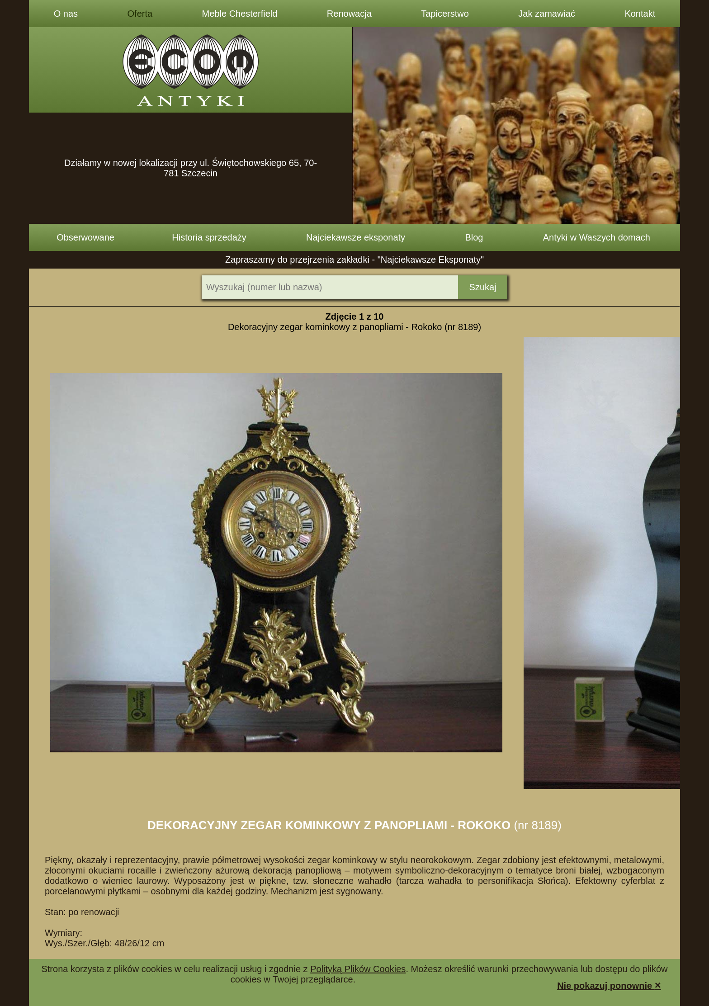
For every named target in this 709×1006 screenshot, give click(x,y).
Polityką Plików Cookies (358, 969)
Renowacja (349, 14)
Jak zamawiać (546, 14)
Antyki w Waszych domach (596, 237)
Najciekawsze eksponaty (355, 237)
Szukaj (482, 287)
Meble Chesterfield (240, 14)
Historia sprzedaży (209, 237)
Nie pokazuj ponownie (609, 985)
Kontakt (639, 14)
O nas (66, 14)
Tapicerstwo (445, 14)
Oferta (140, 14)
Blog (474, 237)
